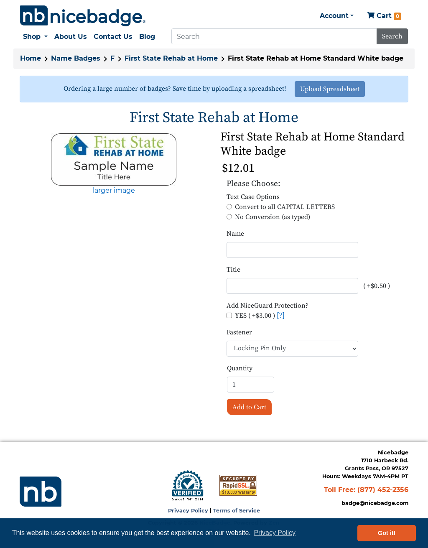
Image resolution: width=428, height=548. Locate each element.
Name (235, 233)
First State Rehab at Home (171, 58)
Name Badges (75, 58)
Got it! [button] (386, 533)
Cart (384, 16)
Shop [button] (33, 37)
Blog (147, 37)
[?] (281, 315)
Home (30, 58)
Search (392, 36)
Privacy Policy (188, 510)
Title (233, 269)
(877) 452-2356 (382, 490)
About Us (70, 37)
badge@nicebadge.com (374, 503)
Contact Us (113, 37)
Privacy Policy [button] (275, 532)
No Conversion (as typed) (272, 217)
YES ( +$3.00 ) (255, 315)
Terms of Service (236, 510)
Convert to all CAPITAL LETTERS (285, 207)
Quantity (239, 368)
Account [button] (334, 16)
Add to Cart (249, 407)
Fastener (239, 332)
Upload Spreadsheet (329, 89)
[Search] (274, 36)
